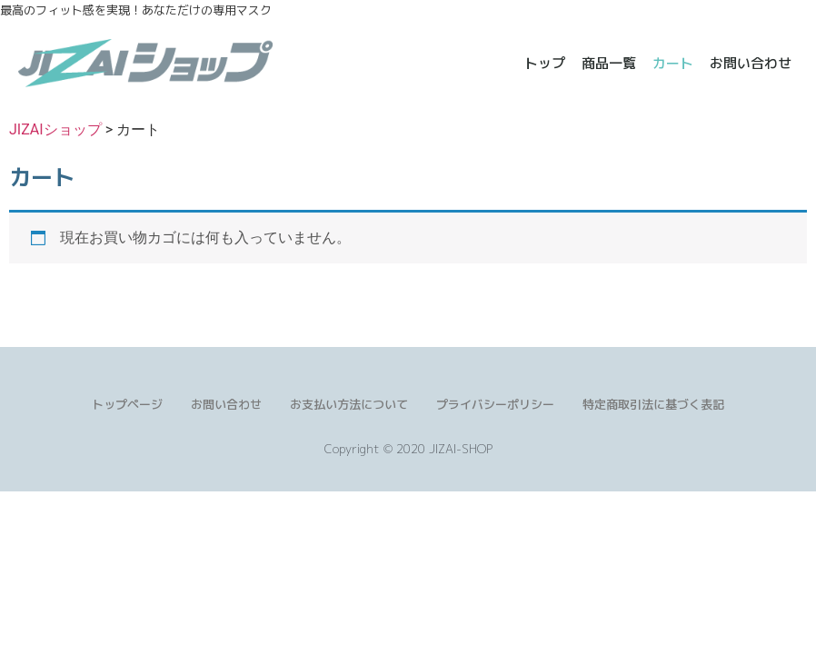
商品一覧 (607, 63)
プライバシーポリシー (495, 404)
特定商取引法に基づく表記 (653, 404)
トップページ (127, 404)
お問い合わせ (748, 63)
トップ (543, 63)
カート (671, 63)
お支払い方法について (349, 404)
